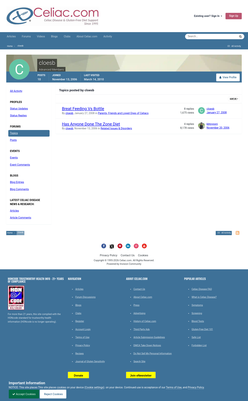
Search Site (139, 361)
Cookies (143, 255)
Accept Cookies (24, 394)
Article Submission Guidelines (149, 337)
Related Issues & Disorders (116, 128)
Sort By (234, 99)
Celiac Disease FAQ (201, 289)
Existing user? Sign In (208, 16)
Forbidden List (199, 345)
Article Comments (20, 217)
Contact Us (127, 255)
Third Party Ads (141, 329)
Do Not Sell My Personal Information (152, 353)
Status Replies (18, 115)
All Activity (16, 91)
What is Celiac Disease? (204, 297)
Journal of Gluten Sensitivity (90, 361)
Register (79, 321)
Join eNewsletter (141, 375)
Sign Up (233, 15)
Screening (196, 313)
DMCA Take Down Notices (147, 345)
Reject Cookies (53, 394)
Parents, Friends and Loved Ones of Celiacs (123, 113)
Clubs (67, 36)
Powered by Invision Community (124, 264)
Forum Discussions (85, 297)
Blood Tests (197, 321)
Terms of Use (82, 337)
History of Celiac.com (144, 321)
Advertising (139, 313)
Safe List (196, 337)
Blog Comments (19, 189)
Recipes (79, 353)
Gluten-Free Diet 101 (202, 329)
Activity (107, 36)
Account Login (83, 329)
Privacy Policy (108, 255)
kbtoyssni (212, 124)
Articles (11, 36)
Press (136, 305)
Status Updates (19, 108)
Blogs (54, 36)
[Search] (198, 36)
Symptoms (197, 305)
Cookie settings (94, 387)
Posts (13, 140)
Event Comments (20, 164)
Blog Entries (17, 182)
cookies (61, 387)
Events (14, 157)
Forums (26, 36)
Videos (41, 36)
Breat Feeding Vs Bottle (83, 108)
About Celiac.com (86, 36)
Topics (14, 133)
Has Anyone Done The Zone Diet (91, 124)
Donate (78, 375)
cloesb (69, 113)
